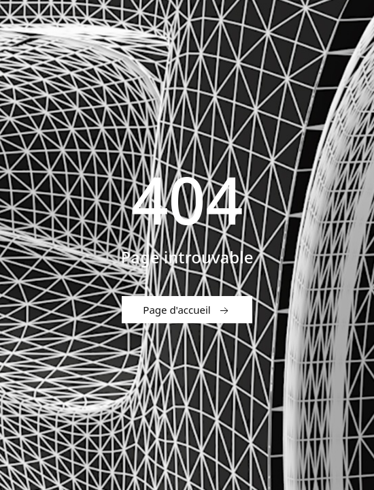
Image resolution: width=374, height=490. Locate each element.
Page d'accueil (187, 310)
